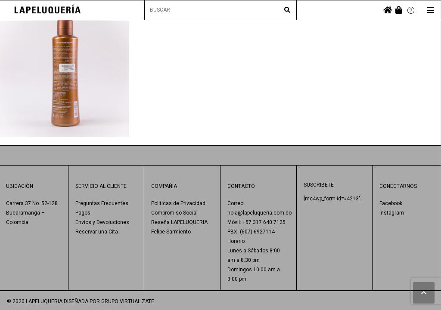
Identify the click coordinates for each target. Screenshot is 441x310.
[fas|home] (387, 10)
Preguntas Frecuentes (101, 203)
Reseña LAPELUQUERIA (179, 222)
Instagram (391, 213)
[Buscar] (287, 10)
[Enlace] (47, 10)
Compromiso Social (174, 213)
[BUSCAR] (221, 10)
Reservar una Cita (96, 232)
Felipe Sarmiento (171, 232)
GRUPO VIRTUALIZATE (127, 301)
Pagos (82, 213)
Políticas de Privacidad (178, 203)
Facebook (390, 203)
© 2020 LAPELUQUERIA (34, 301)
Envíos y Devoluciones (102, 222)
